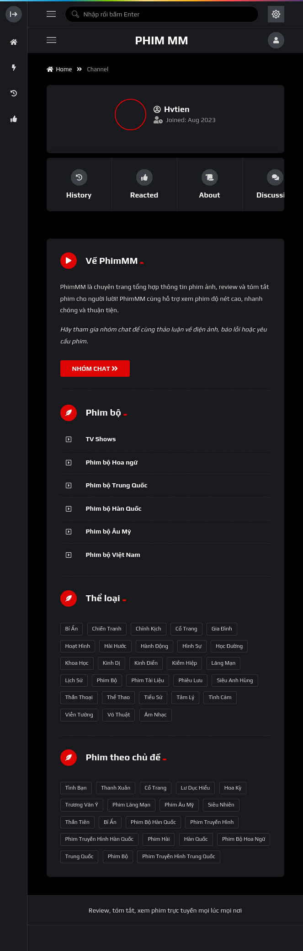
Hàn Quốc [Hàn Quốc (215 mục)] (196, 839)
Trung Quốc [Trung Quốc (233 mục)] (79, 856)
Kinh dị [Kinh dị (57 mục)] (111, 663)
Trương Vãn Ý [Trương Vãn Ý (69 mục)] (81, 804)
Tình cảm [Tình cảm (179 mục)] (219, 697)
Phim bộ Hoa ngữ (112, 462)
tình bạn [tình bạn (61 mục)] (76, 788)
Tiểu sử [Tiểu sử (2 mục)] (153, 697)
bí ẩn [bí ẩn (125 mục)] (110, 822)
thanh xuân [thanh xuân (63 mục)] (115, 788)
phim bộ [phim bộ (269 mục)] (118, 856)
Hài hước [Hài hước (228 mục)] (115, 646)
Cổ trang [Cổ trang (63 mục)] (156, 788)
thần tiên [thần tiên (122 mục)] (77, 822)
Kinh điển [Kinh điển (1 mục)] (146, 663)
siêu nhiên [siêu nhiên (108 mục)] (221, 804)
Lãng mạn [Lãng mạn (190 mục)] (224, 663)
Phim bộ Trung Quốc (117, 485)
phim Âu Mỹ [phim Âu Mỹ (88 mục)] (179, 804)
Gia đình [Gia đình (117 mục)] (222, 628)
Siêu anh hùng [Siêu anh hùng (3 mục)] (235, 680)
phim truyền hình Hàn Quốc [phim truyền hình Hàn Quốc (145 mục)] (99, 839)
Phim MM (161, 40)
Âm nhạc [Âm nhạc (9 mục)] (155, 714)
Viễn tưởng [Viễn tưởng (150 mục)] (79, 714)
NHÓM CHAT (95, 368)
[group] (79, 185)
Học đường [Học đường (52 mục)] (229, 646)
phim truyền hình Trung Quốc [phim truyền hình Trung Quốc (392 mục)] (178, 856)
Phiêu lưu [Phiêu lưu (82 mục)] (190, 680)
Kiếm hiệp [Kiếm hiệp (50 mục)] (184, 663)
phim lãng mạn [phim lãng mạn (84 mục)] (131, 804)
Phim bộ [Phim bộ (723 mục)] (107, 680)
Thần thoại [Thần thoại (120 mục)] (79, 697)
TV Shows (101, 439)
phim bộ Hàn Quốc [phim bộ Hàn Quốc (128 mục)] (153, 822)
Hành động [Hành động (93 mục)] (154, 646)
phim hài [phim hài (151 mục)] (159, 839)
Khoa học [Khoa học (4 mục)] (77, 663)
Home (59, 69)
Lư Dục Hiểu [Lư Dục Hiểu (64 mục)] (195, 788)
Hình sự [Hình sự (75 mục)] (192, 646)
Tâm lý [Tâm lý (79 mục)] (185, 697)
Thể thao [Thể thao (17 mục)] (118, 697)
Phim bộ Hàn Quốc (114, 508)
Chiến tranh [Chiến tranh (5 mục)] (107, 628)
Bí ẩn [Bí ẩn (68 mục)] (71, 628)
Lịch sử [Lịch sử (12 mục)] (74, 680)
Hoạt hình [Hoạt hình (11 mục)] (77, 646)
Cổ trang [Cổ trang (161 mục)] (186, 628)
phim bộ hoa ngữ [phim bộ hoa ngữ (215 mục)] (243, 839)
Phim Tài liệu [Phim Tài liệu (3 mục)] (147, 680)
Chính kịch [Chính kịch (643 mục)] (148, 628)
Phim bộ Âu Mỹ (108, 531)
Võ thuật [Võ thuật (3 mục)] (118, 714)
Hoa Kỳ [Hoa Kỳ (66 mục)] (232, 788)
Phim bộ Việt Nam (113, 554)
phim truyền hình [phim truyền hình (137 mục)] (212, 822)
